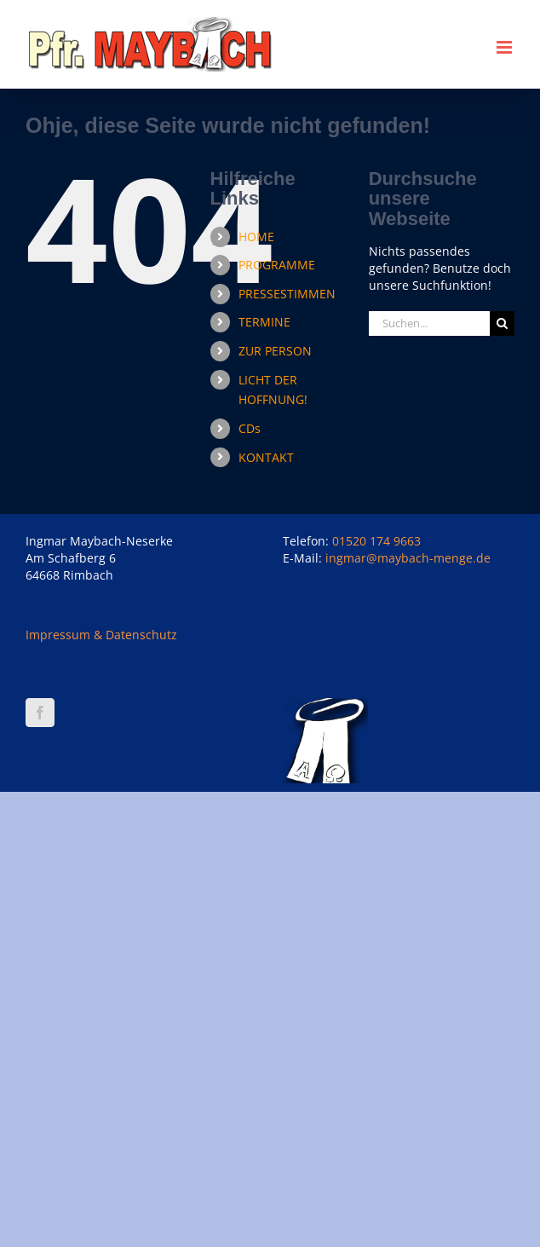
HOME (256, 236)
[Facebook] (40, 712)
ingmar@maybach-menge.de (408, 558)
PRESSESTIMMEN (287, 294)
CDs (249, 428)
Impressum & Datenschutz (101, 634)
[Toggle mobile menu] (505, 47)
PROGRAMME (276, 265)
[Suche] (502, 323)
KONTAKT (266, 457)
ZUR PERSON (275, 351)
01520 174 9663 (376, 541)
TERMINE (264, 322)
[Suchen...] (429, 323)
